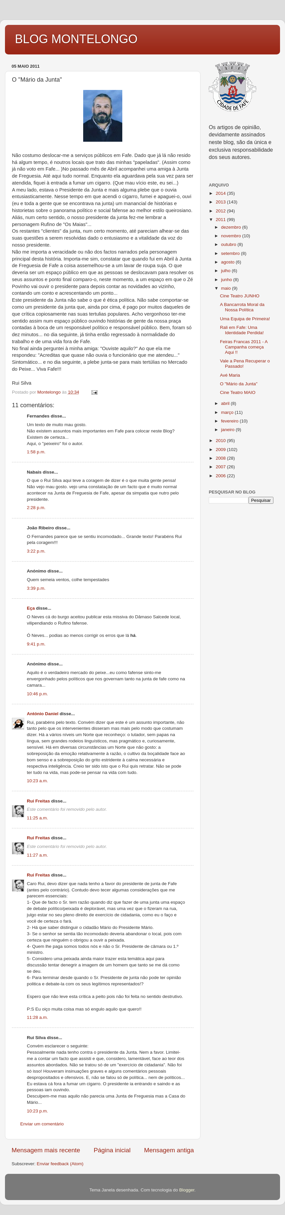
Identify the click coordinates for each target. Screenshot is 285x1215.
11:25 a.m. (37, 817)
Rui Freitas (38, 800)
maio (226, 288)
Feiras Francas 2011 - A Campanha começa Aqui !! (243, 347)
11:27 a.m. (37, 855)
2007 (221, 466)
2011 (221, 219)
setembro (231, 253)
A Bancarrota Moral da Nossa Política (242, 307)
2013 (221, 201)
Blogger (187, 1189)
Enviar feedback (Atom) (60, 1163)
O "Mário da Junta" (238, 383)
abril (226, 403)
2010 (221, 440)
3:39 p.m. (36, 588)
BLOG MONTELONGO (76, 39)
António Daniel (42, 713)
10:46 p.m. (37, 693)
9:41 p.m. (36, 644)
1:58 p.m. (36, 451)
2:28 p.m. (36, 507)
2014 (221, 193)
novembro (231, 235)
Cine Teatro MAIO (238, 392)
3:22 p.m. (36, 551)
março (228, 412)
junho (227, 279)
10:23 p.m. (37, 1110)
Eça (31, 608)
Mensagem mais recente (46, 1150)
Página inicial (112, 1150)
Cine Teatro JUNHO (239, 295)
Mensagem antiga (169, 1150)
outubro (229, 244)
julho (226, 270)
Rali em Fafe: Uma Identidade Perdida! (242, 330)
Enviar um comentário (42, 1123)
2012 (221, 210)
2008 (221, 458)
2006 (221, 475)
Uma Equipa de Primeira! (245, 318)
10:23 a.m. (37, 780)
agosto (228, 262)
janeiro (228, 429)
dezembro (231, 227)
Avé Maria (230, 375)
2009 (221, 449)
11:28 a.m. (37, 1017)
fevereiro (230, 420)
